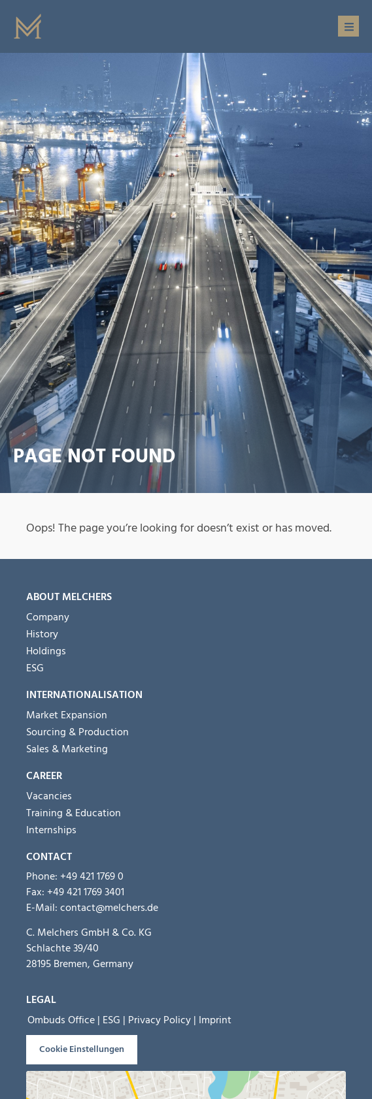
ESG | (114, 1020)
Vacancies (49, 796)
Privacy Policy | (162, 1020)
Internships (51, 830)
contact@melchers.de (109, 907)
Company (47, 617)
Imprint (215, 1020)
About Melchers (69, 597)
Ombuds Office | (63, 1020)
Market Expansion (66, 715)
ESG (35, 668)
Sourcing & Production (77, 732)
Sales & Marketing (67, 749)
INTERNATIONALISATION (84, 695)
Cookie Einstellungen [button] (81, 1049)
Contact (49, 857)
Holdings (46, 651)
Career (44, 776)
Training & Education (73, 813)
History (42, 634)
